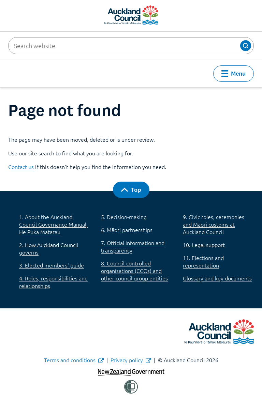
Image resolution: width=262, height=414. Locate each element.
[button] (245, 45)
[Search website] (131, 45)
